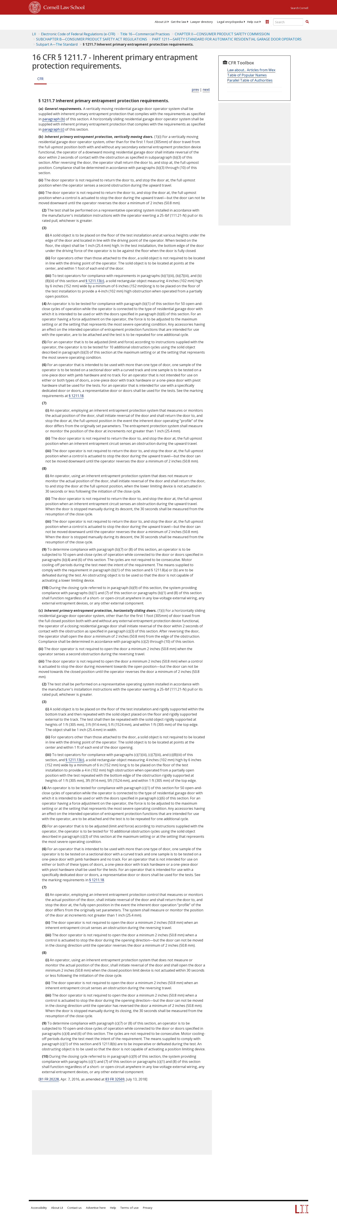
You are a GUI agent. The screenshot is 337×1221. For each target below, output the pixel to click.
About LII (161, 22)
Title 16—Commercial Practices (145, 34)
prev (195, 89)
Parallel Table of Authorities (250, 80)
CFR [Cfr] (40, 78)
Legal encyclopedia (230, 22)
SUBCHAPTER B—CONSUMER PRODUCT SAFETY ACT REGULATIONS (91, 39)
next (206, 89)
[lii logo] (77, 21)
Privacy (147, 1208)
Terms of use (129, 1208)
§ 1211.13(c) (95, 280)
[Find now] (307, 22)
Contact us (74, 1208)
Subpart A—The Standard (57, 44)
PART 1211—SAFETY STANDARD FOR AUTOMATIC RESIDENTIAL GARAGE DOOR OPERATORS (227, 39)
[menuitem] (161, 22)
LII (34, 34)
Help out (253, 22)
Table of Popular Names (247, 75)
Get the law (178, 22)
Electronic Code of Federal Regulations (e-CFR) (78, 34)
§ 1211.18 (76, 395)
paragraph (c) (53, 129)
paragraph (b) (53, 119)
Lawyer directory (201, 22)
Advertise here (96, 1208)
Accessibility (39, 1208)
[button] (307, 21)
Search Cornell (299, 8)
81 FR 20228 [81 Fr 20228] (49, 1079)
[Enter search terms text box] (288, 22)
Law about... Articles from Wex (251, 70)
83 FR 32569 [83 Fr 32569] (114, 1079)
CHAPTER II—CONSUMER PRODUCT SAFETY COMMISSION (222, 34)
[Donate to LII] (267, 21)
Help (113, 1208)
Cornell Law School (63, 6)
